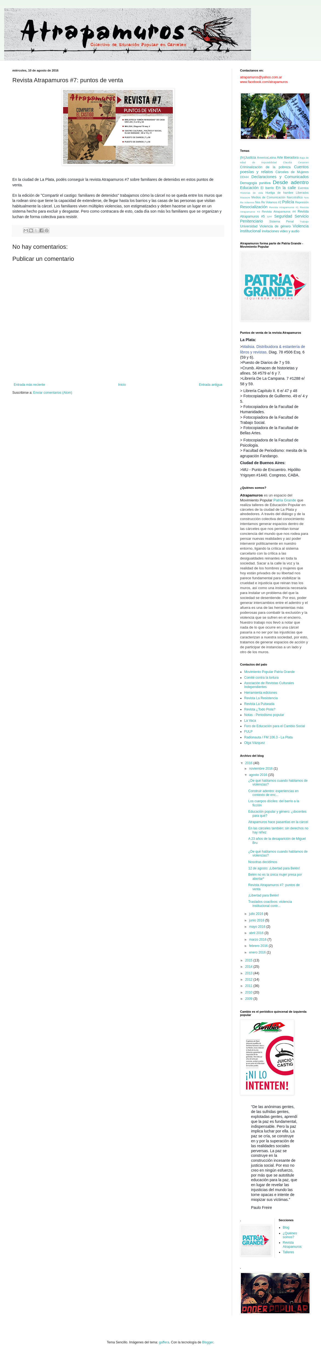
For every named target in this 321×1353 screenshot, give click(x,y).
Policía (288, 202)
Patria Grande (285, 500)
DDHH (244, 177)
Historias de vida (251, 192)
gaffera (164, 1342)
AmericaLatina (266, 157)
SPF (269, 216)
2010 (249, 992)
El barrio (267, 188)
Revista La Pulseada (259, 704)
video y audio (289, 231)
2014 (249, 967)
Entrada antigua (210, 385)
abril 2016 (256, 933)
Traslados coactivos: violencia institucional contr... (270, 903)
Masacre (245, 197)
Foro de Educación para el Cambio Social (274, 726)
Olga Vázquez (254, 743)
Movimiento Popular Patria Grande (269, 672)
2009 (249, 999)
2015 (249, 960)
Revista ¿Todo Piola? (259, 709)
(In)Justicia (248, 157)
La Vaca (250, 721)
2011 (249, 986)
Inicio (122, 385)
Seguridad (283, 216)
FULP (248, 731)
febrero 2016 (259, 946)
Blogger (207, 1342)
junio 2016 (257, 920)
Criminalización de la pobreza (265, 167)
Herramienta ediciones (260, 693)
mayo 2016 (257, 927)
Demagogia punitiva (255, 183)
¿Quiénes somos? (290, 1235)
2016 (249, 763)
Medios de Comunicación (268, 197)
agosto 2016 (258, 775)
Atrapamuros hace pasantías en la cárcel (278, 822)
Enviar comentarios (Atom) (52, 393)
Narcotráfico (295, 197)
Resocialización (254, 207)
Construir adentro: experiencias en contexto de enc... (273, 793)
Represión (302, 202)
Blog (286, 1227)
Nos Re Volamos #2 (268, 202)
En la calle (286, 187)
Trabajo (304, 221)
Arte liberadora (288, 157)
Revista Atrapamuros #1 (284, 207)
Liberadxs (302, 192)
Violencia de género (275, 226)
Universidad (248, 226)
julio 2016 (256, 914)
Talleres (288, 1252)
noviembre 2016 (261, 768)
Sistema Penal (281, 221)
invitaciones (270, 231)
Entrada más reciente (29, 385)
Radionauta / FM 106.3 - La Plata (268, 737)
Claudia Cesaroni (296, 162)
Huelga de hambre (279, 192)
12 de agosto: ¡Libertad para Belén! (274, 868)
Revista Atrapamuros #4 (279, 211)
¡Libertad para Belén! (263, 895)
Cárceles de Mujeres (292, 172)
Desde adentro (291, 182)
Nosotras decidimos (262, 862)
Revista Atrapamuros (292, 1244)
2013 (249, 973)
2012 (249, 979)
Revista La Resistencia (261, 698)
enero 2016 (258, 952)
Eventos (303, 188)
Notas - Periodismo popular (264, 715)
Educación (249, 187)
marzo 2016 (258, 939)
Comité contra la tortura (261, 678)
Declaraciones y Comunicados (280, 177)
